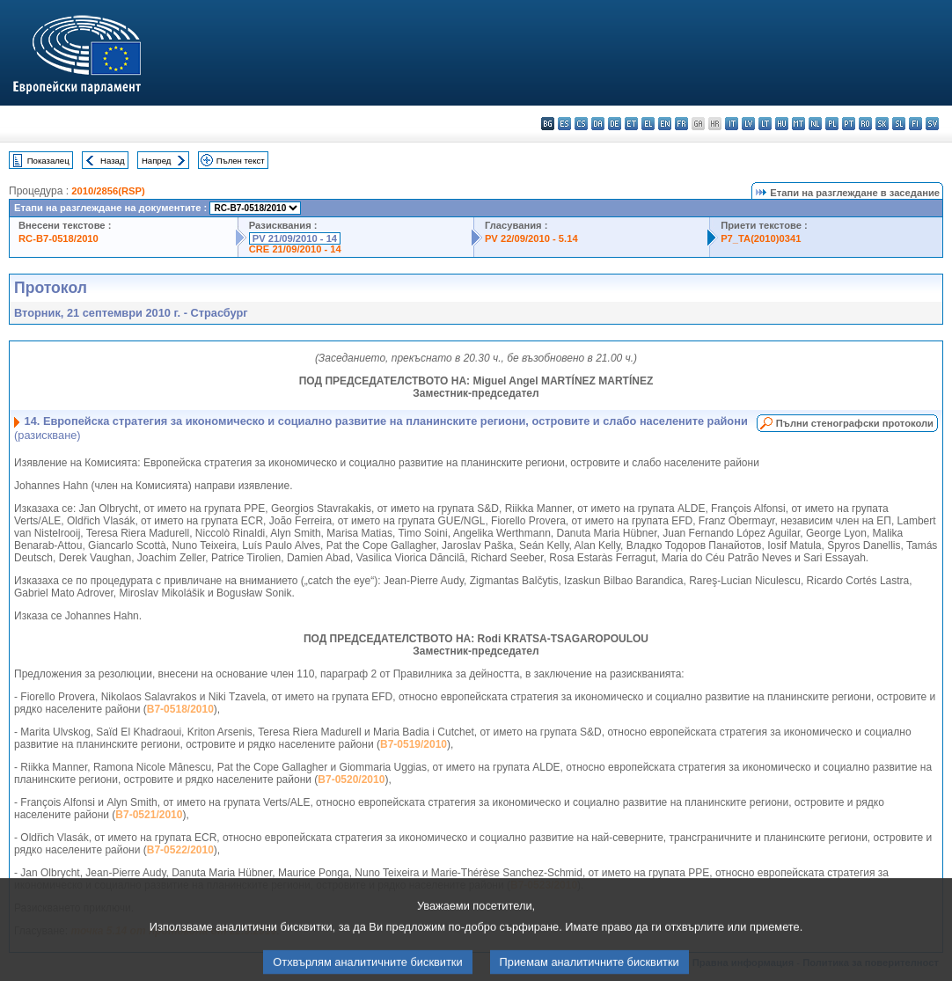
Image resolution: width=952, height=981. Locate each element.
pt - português (848, 123)
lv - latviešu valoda (748, 123)
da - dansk (597, 123)
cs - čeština (581, 123)
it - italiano (731, 123)
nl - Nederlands (815, 123)
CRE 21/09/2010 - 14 (295, 249)
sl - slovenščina (898, 123)
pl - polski (831, 123)
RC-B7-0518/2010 (58, 238)
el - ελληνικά (648, 123)
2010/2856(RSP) (107, 191)
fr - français (681, 123)
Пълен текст (240, 160)
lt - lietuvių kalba (765, 123)
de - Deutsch (614, 123)
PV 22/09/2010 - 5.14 (531, 238)
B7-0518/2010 (180, 709)
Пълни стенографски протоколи (855, 423)
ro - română (865, 123)
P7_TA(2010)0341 (761, 238)
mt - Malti (798, 123)
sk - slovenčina (882, 123)
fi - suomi (915, 123)
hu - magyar (781, 123)
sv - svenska (932, 123)
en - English (664, 123)
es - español (564, 123)
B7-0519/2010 (413, 744)
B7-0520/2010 (351, 779)
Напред (157, 160)
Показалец (48, 160)
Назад (112, 160)
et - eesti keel (631, 123)
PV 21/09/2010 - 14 (295, 238)
